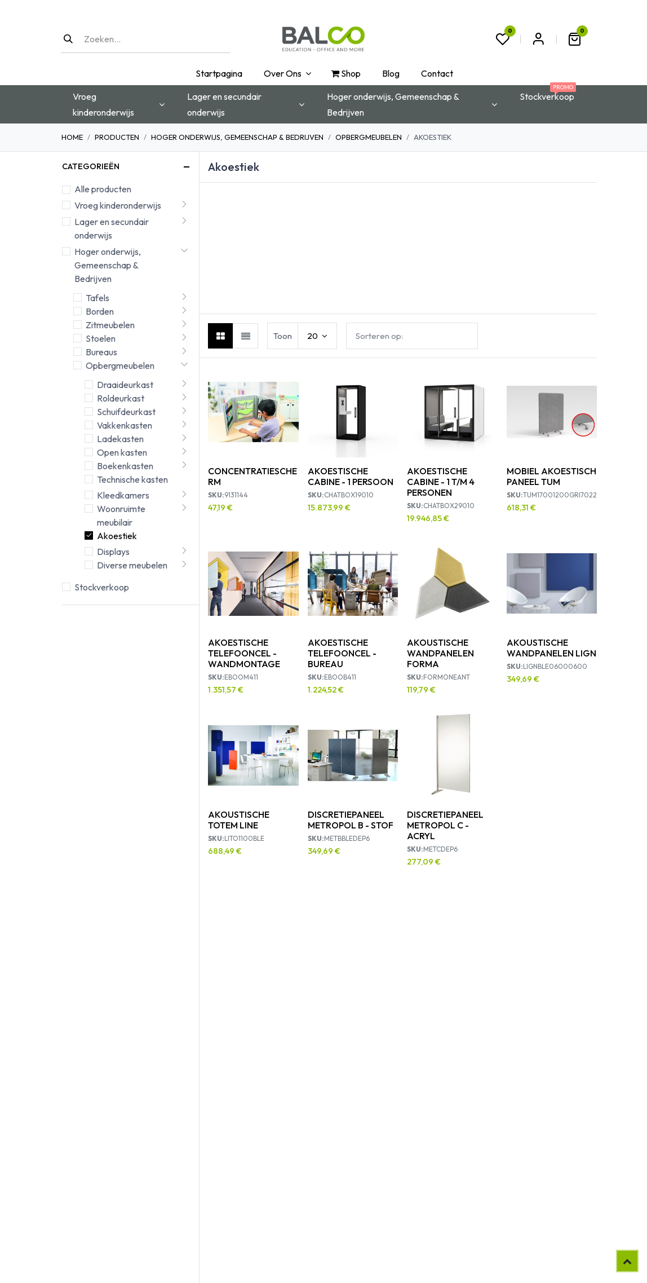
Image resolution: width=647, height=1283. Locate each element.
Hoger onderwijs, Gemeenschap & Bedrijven (237, 137)
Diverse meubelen (132, 565)
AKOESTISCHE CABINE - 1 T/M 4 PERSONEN (441, 481)
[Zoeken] (68, 39)
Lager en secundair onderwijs (111, 228)
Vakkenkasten (124, 425)
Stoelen (101, 338)
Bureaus (101, 352)
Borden (100, 311)
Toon (282, 335)
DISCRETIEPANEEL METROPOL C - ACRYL (445, 825)
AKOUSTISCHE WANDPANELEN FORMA (440, 653)
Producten (117, 137)
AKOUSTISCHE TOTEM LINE (238, 820)
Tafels (97, 297)
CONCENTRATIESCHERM (252, 476)
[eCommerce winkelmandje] (574, 39)
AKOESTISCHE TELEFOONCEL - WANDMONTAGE (244, 653)
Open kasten (122, 452)
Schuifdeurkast (126, 411)
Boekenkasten (125, 465)
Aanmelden (538, 39)
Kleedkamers (123, 495)
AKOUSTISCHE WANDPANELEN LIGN (551, 648)
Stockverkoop (101, 587)
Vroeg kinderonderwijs (117, 205)
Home (72, 137)
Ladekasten (120, 438)
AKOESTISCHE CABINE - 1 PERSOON (350, 476)
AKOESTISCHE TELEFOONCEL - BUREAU (342, 653)
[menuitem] (218, 73)
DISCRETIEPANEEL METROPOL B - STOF (350, 820)
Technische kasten (132, 479)
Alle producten (102, 189)
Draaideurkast (125, 384)
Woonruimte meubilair (121, 515)
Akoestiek (117, 535)
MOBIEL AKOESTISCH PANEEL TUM (551, 476)
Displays (113, 551)
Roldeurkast (120, 398)
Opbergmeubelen (368, 137)
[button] (412, 336)
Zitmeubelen (110, 324)
